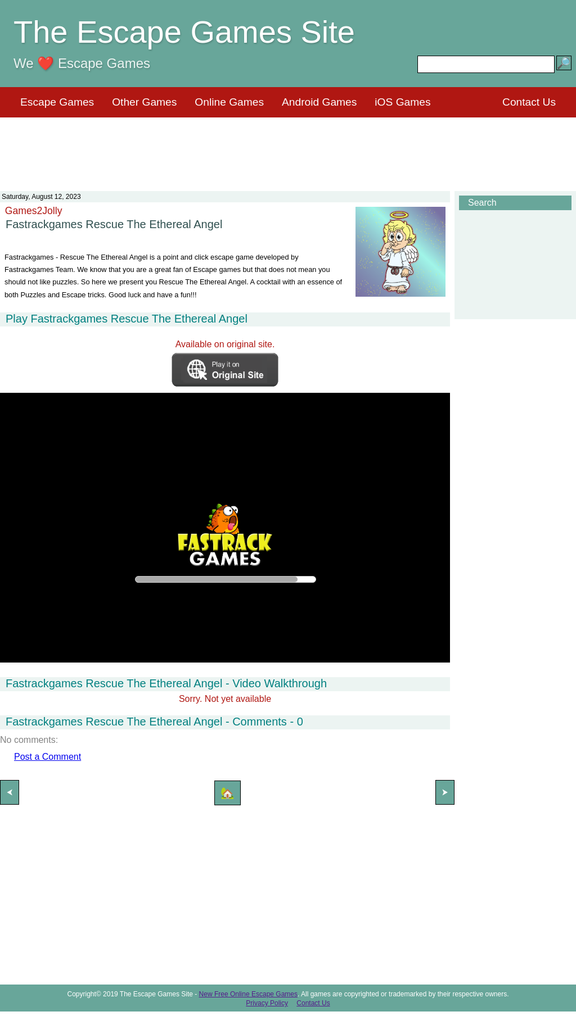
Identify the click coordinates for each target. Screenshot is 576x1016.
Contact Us (529, 102)
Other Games (144, 102)
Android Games (319, 102)
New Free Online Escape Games (248, 994)
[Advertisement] (288, 147)
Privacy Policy (267, 1003)
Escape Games (57, 102)
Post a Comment (47, 756)
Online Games (229, 102)
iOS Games (402, 102)
